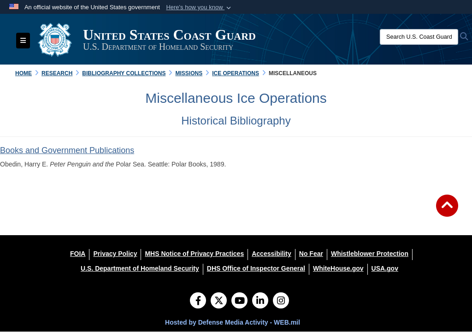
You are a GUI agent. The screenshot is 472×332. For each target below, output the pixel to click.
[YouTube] (239, 301)
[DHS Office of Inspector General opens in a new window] (256, 268)
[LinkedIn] (260, 301)
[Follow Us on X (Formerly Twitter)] (219, 301)
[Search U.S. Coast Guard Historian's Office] (419, 37)
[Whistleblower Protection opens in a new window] (369, 253)
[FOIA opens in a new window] (77, 253)
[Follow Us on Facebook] (198, 301)
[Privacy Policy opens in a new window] (115, 253)
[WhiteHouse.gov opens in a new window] (338, 268)
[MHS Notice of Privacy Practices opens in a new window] (194, 253)
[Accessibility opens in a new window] (271, 253)
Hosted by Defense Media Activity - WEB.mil (232, 322)
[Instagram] (281, 301)
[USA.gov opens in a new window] (385, 268)
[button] (199, 7)
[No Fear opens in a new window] (311, 253)
